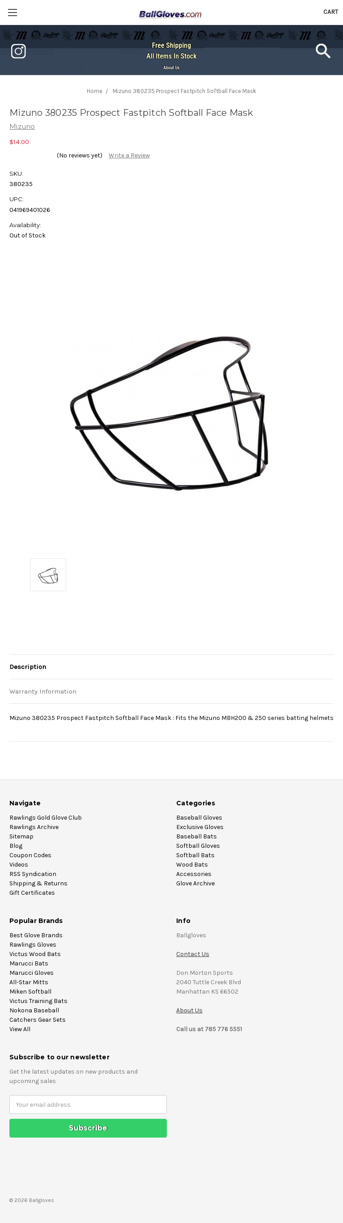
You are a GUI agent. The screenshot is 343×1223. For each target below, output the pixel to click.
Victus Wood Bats (35, 954)
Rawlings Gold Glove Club (45, 817)
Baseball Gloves (199, 817)
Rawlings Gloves (32, 944)
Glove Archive (195, 883)
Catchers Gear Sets (37, 1020)
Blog (15, 846)
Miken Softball (30, 991)
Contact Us (192, 954)
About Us (171, 67)
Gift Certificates (32, 893)
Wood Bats (192, 864)
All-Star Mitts (28, 982)
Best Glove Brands (36, 935)
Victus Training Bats (38, 1001)
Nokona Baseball (34, 1010)
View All (19, 1029)
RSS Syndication (32, 874)
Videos (18, 864)
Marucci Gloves (31, 973)
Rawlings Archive (34, 827)
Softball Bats (195, 855)
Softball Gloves (198, 846)
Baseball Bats (196, 836)
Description (27, 667)
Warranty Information (42, 691)
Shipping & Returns (38, 883)
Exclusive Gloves (200, 827)
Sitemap (21, 836)
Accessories (194, 874)
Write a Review (129, 155)
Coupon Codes (30, 855)
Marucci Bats (28, 963)
